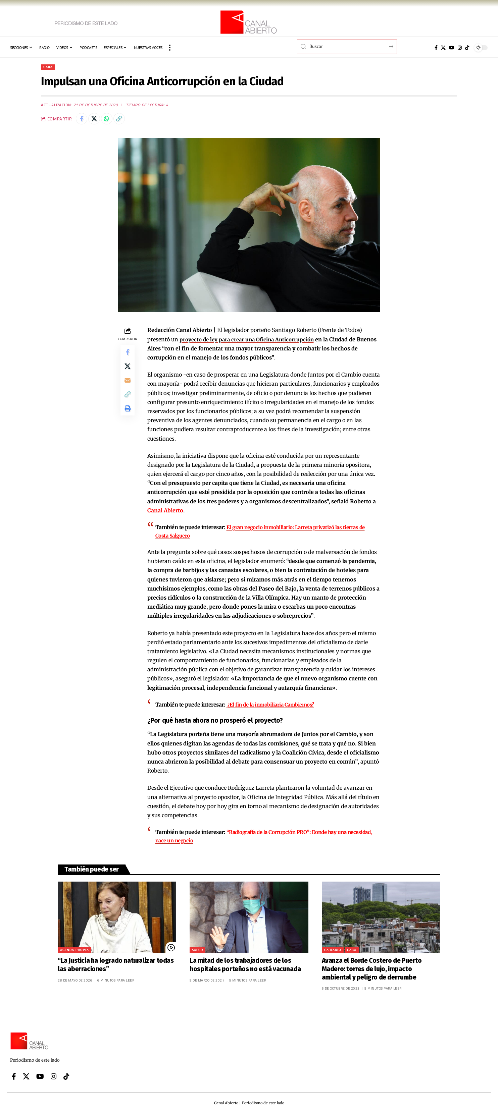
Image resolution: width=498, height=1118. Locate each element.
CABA (49, 67)
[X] (443, 48)
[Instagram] (459, 48)
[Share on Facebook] (82, 120)
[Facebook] (436, 48)
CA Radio (332, 952)
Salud (197, 952)
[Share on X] (97, 120)
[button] (170, 48)
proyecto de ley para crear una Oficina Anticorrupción (250, 342)
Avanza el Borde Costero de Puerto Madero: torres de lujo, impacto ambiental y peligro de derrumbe (372, 971)
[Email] (127, 388)
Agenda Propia (74, 952)
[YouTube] (451, 48)
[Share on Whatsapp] (111, 120)
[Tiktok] (467, 48)
